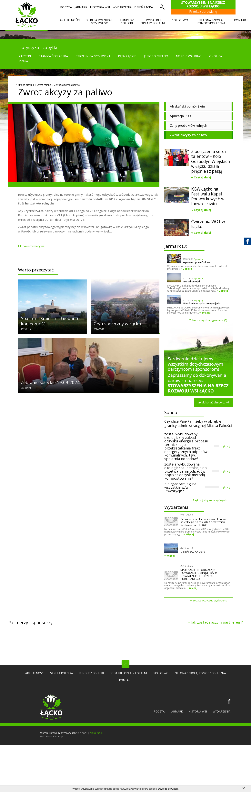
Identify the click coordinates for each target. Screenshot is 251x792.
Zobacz (187, 268)
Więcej (190, 534)
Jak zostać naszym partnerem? (217, 622)
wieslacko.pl (96, 733)
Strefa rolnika (44, 85)
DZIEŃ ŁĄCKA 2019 (192, 551)
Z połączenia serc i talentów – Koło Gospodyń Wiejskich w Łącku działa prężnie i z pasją (210, 161)
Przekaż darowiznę (205, 11)
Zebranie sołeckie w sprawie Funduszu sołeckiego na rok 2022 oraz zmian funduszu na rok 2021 (204, 522)
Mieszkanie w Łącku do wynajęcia (201, 303)
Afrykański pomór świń (187, 106)
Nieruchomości (191, 281)
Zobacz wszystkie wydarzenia (210, 600)
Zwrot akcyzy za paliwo (67, 85)
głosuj (226, 446)
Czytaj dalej (202, 177)
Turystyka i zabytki (38, 47)
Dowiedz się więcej (168, 788)
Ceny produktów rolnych (188, 125)
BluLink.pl (58, 736)
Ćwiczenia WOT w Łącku (208, 224)
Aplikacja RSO (180, 116)
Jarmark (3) (175, 246)
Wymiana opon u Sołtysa (196, 262)
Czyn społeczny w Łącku (117, 323)
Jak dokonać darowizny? (213, 402)
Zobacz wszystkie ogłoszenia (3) (208, 320)
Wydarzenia (176, 507)
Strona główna (26, 85)
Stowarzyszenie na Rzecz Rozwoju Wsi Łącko (205, 4)
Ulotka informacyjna (31, 246)
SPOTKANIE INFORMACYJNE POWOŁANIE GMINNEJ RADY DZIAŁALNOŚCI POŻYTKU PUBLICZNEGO (198, 574)
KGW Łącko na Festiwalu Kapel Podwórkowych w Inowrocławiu (207, 196)
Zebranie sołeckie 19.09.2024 (50, 382)
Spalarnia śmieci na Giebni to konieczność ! (50, 321)
